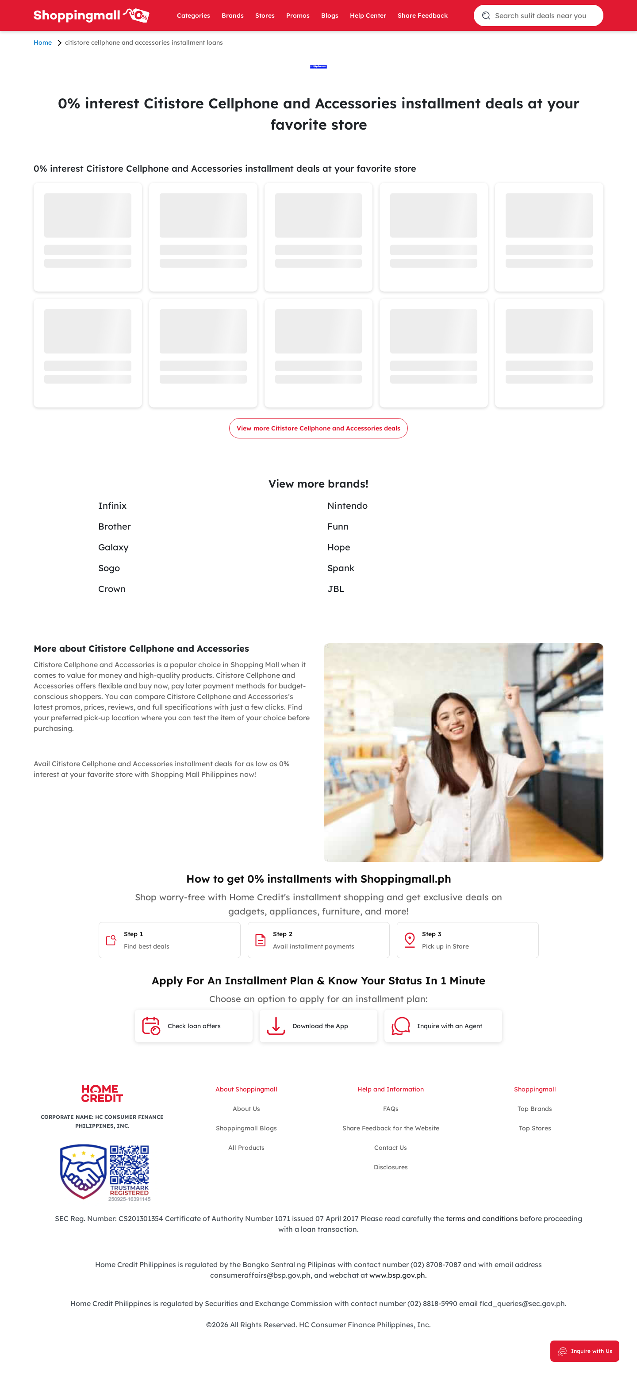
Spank (340, 567)
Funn (338, 526)
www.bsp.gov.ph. (398, 1275)
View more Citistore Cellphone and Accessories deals (318, 428)
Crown (112, 588)
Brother (114, 526)
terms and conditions (481, 1218)
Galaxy (113, 547)
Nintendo (347, 505)
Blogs (329, 15)
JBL (336, 588)
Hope (338, 547)
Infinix (112, 505)
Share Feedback (423, 15)
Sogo (109, 567)
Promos (298, 15)
